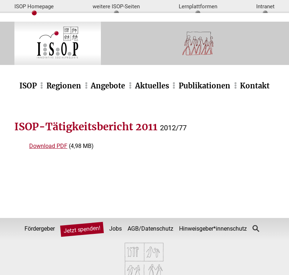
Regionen (63, 85)
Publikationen (204, 85)
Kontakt (255, 85)
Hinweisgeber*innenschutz (213, 228)
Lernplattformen (198, 6)
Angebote (108, 85)
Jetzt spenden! (82, 229)
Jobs (115, 228)
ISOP (28, 85)
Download (48, 146)
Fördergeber (40, 228)
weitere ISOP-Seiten (116, 6)
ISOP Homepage (34, 6)
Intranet (265, 6)
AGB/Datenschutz (150, 228)
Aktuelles (152, 85)
